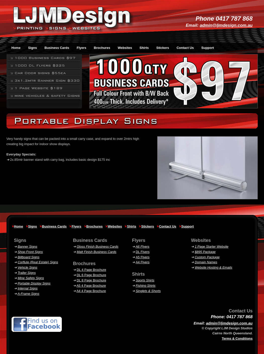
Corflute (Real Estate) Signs (38, 262)
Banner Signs (27, 246)
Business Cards (54, 226)
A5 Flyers (142, 257)
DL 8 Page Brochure (91, 280)
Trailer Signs (27, 273)
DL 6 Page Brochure (91, 275)
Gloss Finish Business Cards (97, 246)
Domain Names (206, 262)
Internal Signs (28, 288)
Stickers (147, 226)
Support (207, 48)
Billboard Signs (28, 257)
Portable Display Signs (34, 283)
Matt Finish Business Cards (96, 252)
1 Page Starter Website (211, 246)
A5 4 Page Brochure (91, 285)
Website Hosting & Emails (213, 267)
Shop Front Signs (30, 252)
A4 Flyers (142, 262)
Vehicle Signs (27, 267)
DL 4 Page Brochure (91, 270)
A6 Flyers (142, 246)
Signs (32, 226)
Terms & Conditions (237, 338)
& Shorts (148, 291)
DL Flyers (142, 252)
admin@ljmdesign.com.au (226, 25)
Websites (115, 226)
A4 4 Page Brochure (91, 291)
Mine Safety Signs (31, 278)
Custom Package (207, 257)
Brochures (94, 226)
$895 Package (205, 252)
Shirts (131, 226)
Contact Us (185, 48)
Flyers (76, 226)
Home (18, 226)
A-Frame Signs (28, 294)
